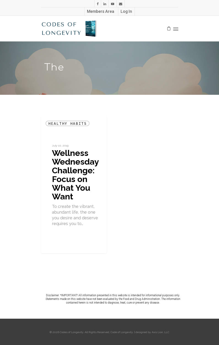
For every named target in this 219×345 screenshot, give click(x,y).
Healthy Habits (67, 123)
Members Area (100, 11)
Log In (126, 11)
